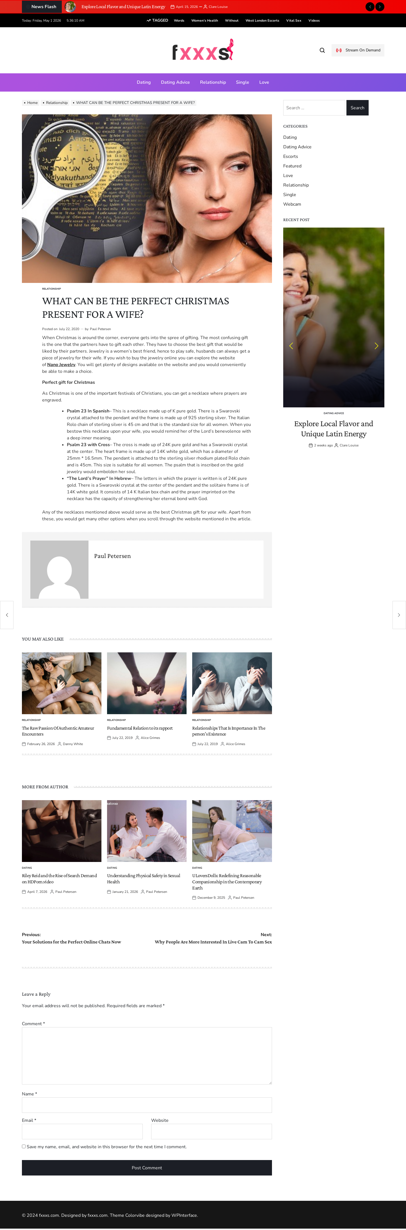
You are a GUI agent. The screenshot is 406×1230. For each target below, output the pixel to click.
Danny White (73, 744)
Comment (33, 1024)
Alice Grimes (150, 738)
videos (305, 20)
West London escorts (254, 20)
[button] (370, 6)
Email (29, 1120)
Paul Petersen (100, 329)
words (170, 20)
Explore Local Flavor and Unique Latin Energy (123, 6)
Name (29, 1094)
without (223, 20)
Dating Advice (175, 82)
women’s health (196, 20)
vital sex (285, 20)
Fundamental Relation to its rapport (140, 728)
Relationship (213, 82)
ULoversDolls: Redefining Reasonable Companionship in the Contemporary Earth (227, 881)
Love (264, 82)
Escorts (290, 156)
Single (242, 82)
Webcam (292, 204)
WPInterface (184, 1215)
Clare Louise (218, 6)
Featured (292, 166)
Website (160, 1120)
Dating (144, 82)
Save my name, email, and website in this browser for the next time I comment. (107, 1147)
